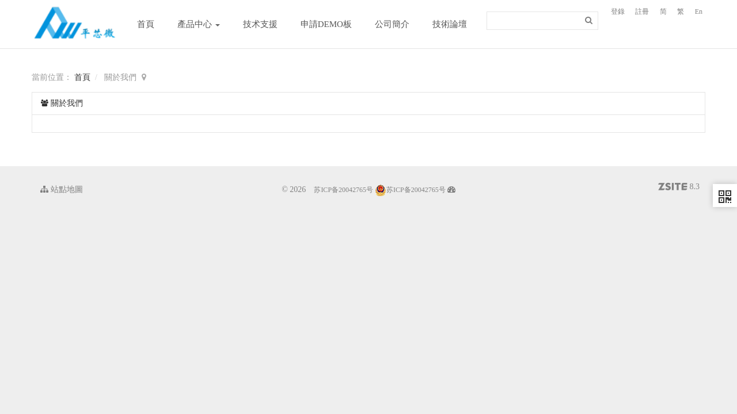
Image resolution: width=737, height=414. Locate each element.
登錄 (618, 11)
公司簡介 (392, 24)
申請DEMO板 (326, 24)
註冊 (642, 11)
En (698, 11)
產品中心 (198, 24)
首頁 (145, 24)
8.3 (679, 187)
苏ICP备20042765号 (343, 190)
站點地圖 (61, 189)
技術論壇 (449, 24)
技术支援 (260, 24)
